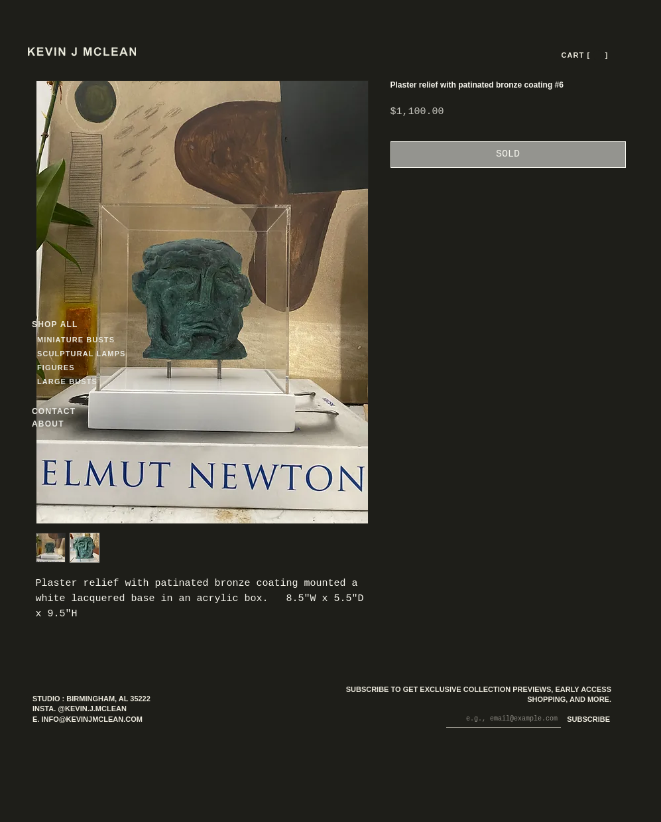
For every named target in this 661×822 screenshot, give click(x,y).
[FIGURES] (76, 367)
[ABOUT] (65, 423)
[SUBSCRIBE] (586, 720)
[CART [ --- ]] (586, 55)
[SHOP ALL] (79, 324)
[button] (598, 55)
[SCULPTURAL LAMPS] (83, 353)
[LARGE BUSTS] (71, 381)
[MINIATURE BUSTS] (126, 339)
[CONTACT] (65, 411)
